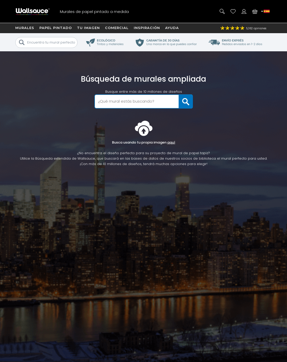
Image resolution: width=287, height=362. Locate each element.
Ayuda (172, 28)
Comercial (117, 28)
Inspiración (147, 28)
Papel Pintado (55, 28)
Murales (24, 28)
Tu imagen (88, 28)
